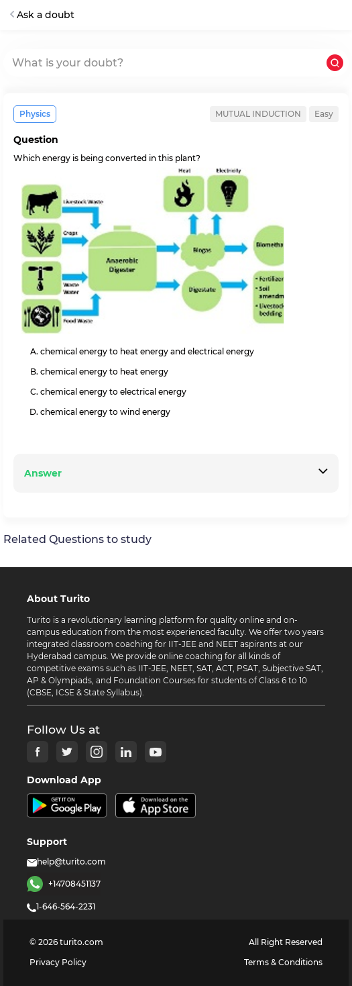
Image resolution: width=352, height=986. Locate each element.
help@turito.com (66, 861)
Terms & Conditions (283, 962)
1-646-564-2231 (61, 906)
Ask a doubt (42, 15)
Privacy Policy (58, 962)
